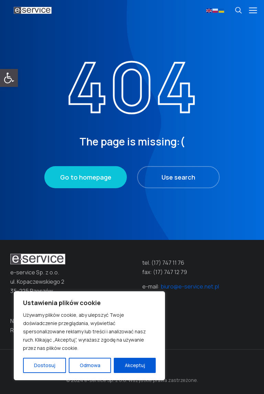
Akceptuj (135, 365)
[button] (9, 78)
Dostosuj (44, 365)
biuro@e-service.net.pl (190, 286)
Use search (178, 177)
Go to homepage (85, 177)
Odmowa (90, 365)
